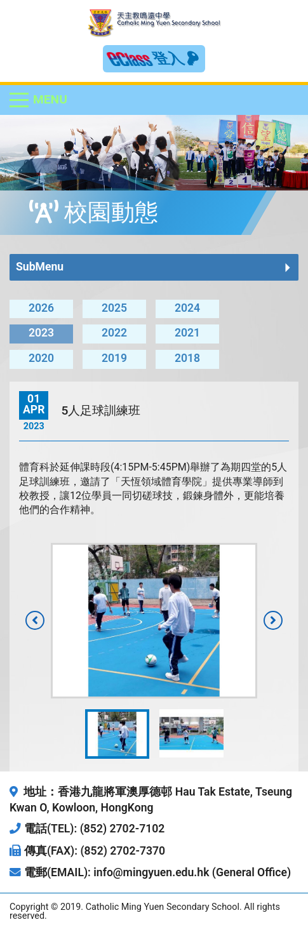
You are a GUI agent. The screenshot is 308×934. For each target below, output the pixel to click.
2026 (41, 308)
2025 (114, 308)
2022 (114, 332)
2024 (187, 308)
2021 (187, 332)
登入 (176, 58)
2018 (187, 358)
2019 (114, 358)
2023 (41, 332)
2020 (41, 358)
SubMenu (40, 266)
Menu (50, 99)
